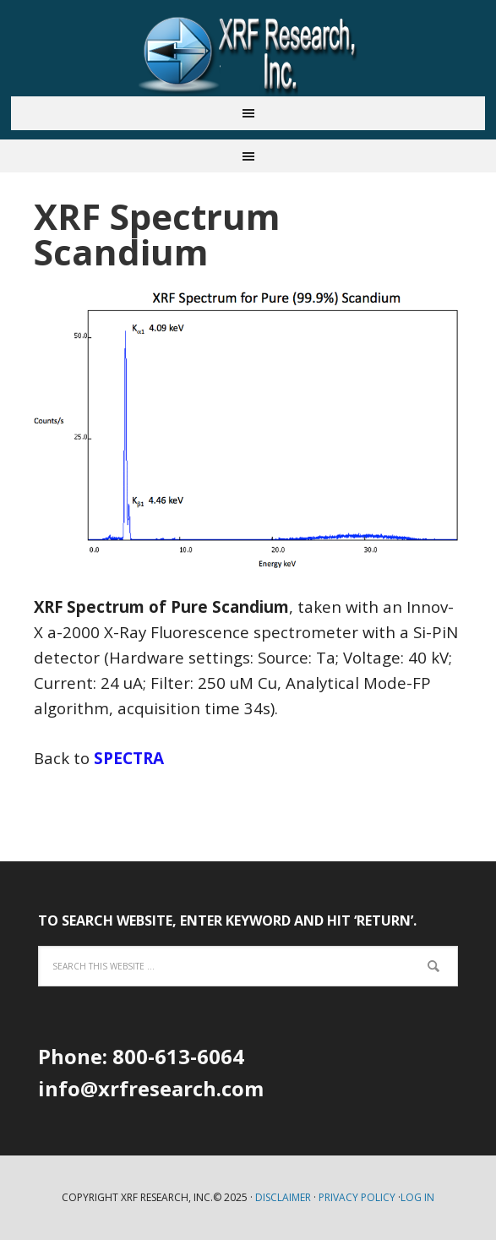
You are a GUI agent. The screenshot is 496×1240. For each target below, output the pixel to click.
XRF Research (248, 54)
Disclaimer (283, 1197)
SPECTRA (129, 758)
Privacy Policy (357, 1197)
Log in (417, 1197)
